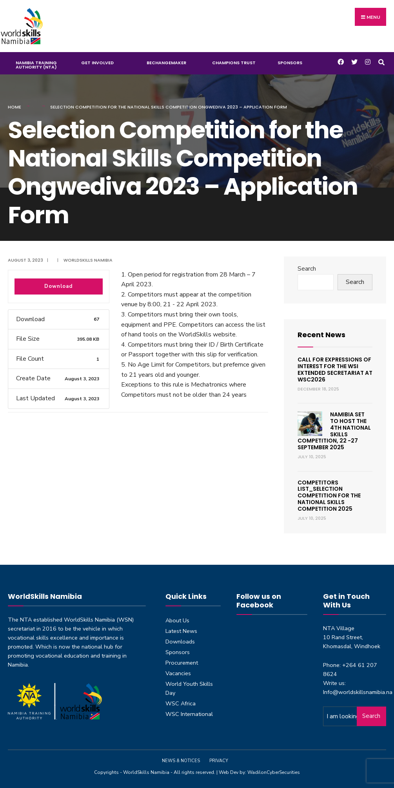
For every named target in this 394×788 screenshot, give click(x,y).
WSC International (189, 714)
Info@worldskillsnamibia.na (357, 692)
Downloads (180, 641)
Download (58, 286)
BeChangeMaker (166, 63)
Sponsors (290, 63)
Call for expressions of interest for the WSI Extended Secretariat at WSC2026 (335, 369)
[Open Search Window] (381, 61)
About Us (177, 620)
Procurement (181, 663)
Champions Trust (234, 63)
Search (307, 268)
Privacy (218, 761)
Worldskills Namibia (88, 260)
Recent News (321, 335)
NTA (26, 620)
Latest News (181, 631)
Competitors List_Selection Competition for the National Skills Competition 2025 (329, 496)
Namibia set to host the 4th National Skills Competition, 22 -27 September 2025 (334, 430)
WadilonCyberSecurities (273, 772)
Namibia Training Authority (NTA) (36, 65)
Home (14, 107)
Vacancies (178, 673)
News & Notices (181, 761)
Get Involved (97, 63)
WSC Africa (180, 703)
